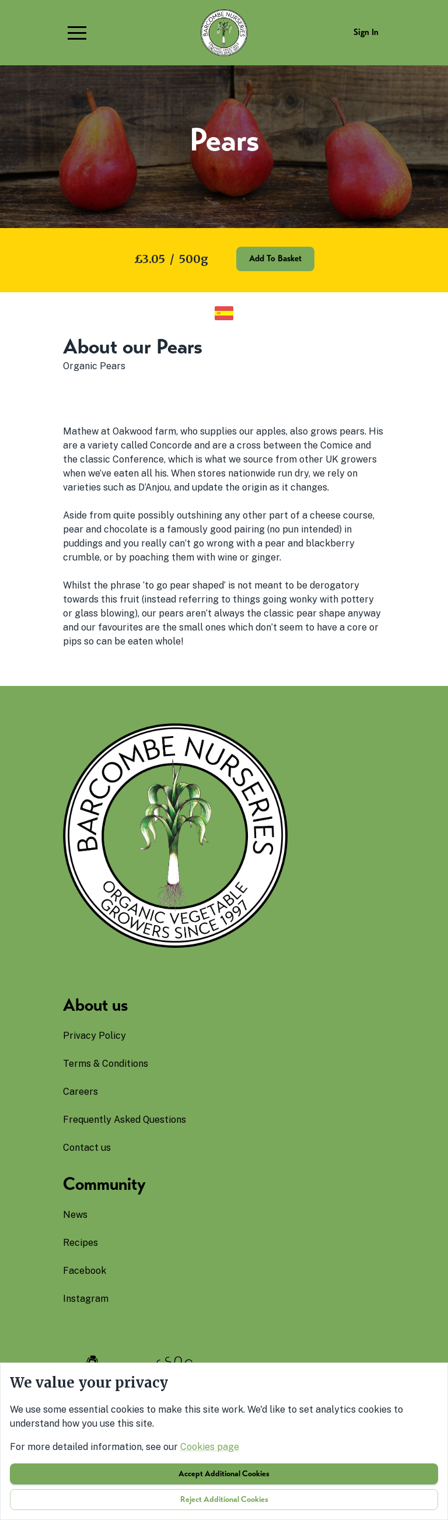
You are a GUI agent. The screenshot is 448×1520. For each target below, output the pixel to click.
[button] (77, 33)
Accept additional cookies (224, 1474)
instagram (85, 1298)
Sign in (366, 32)
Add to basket (275, 258)
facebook (84, 1270)
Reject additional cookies (224, 1499)
